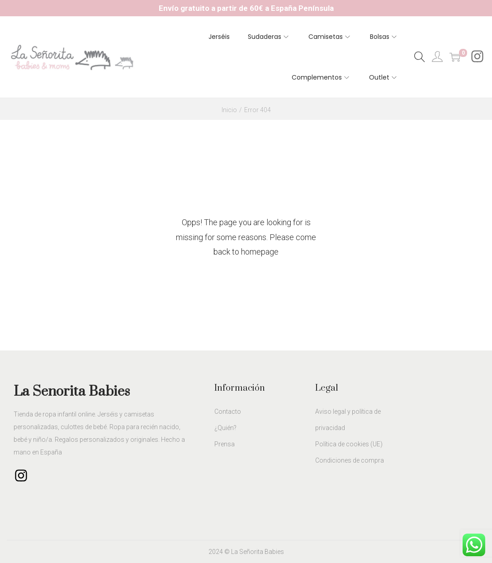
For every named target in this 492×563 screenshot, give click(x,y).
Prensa (224, 444)
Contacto (227, 411)
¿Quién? (225, 427)
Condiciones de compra (349, 460)
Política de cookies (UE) (349, 444)
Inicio (229, 110)
